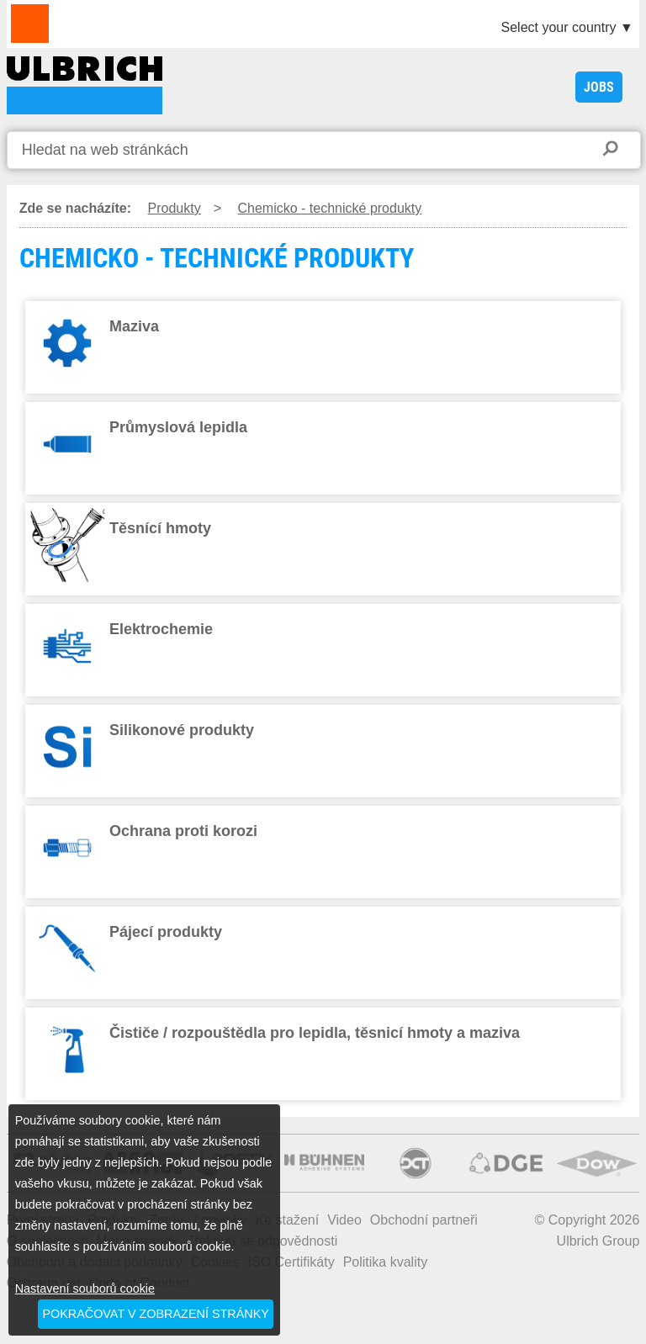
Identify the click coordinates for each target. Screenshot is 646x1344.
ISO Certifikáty (291, 1262)
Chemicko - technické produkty (329, 208)
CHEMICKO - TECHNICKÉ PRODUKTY (84, 85)
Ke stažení (288, 1220)
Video (344, 1220)
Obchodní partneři (424, 1220)
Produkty (174, 208)
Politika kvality (385, 1262)
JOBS (599, 87)
